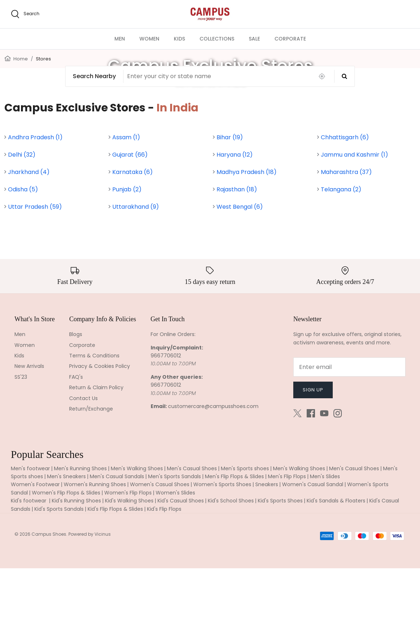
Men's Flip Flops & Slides (234, 549)
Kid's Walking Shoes (129, 573)
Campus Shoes (49, 607)
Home (20, 58)
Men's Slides (325, 549)
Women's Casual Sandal (312, 557)
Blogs (75, 407)
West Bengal (240, 279)
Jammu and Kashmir (354, 227)
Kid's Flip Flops (164, 581)
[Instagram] (337, 486)
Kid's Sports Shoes (280, 573)
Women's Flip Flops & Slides (66, 565)
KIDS (179, 38)
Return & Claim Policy (96, 460)
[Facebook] (311, 486)
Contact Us (83, 471)
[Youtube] (324, 486)
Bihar (230, 210)
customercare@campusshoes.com (213, 479)
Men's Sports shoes (245, 541)
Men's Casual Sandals (117, 549)
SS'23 (20, 449)
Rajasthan (237, 262)
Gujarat (130, 227)
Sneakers (266, 557)
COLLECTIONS (217, 38)
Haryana (235, 227)
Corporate (82, 417)
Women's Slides (175, 565)
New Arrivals (29, 439)
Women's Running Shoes (95, 557)
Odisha (23, 262)
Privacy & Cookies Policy (99, 439)
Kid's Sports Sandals (59, 581)
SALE (254, 38)
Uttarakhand (135, 279)
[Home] (7, 58)
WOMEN (149, 38)
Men (19, 407)
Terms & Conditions (94, 428)
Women (24, 417)
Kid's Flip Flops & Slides (115, 581)
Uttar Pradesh (35, 279)
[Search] (344, 149)
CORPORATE (290, 38)
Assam (126, 210)
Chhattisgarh (345, 210)
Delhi (21, 227)
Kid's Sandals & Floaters (336, 573)
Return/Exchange (91, 481)
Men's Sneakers (66, 549)
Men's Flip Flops (287, 549)
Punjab (127, 262)
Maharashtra (346, 245)
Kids (19, 428)
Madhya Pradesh (247, 245)
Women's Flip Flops (128, 565)
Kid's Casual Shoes (181, 573)
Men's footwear (30, 541)
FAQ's (76, 449)
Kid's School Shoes (231, 573)
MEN (119, 38)
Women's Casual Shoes (159, 557)
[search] (25, 14)
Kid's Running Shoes (76, 573)
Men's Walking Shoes (137, 541)
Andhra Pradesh (35, 210)
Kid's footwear (29, 573)
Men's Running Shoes (80, 541)
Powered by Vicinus (89, 607)
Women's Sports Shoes (222, 557)
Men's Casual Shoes (192, 541)
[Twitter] (297, 486)
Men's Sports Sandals (174, 549)
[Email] (349, 439)
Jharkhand (29, 245)
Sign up (313, 462)
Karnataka (132, 245)
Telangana (341, 262)
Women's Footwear (35, 557)
